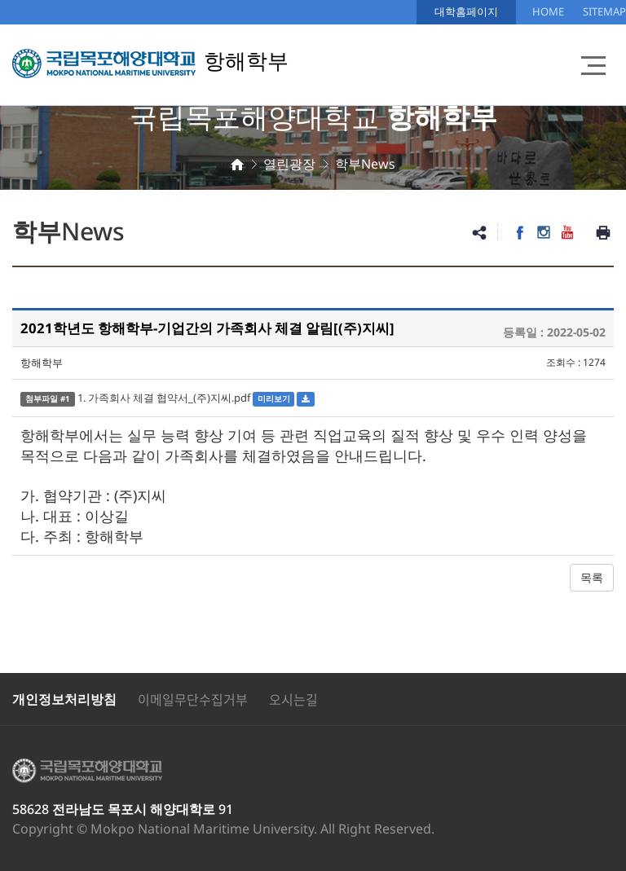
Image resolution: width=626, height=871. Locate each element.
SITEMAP (604, 11)
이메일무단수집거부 (193, 699)
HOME (548, 11)
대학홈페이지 (466, 11)
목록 (591, 577)
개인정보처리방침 (64, 699)
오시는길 (293, 699)
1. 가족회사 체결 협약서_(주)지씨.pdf (163, 397)
